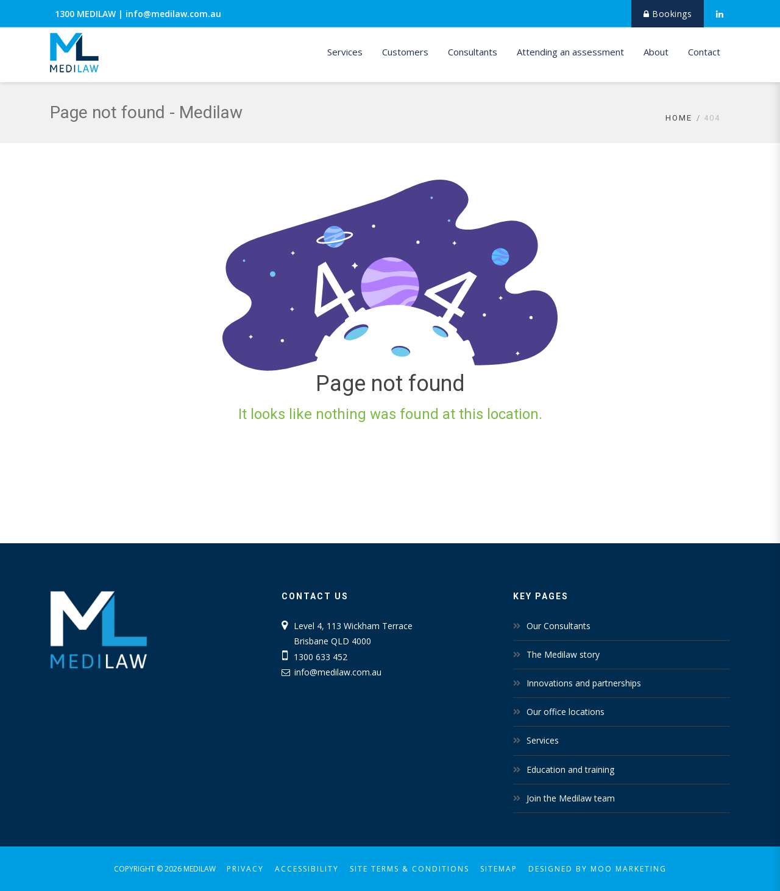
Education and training (570, 769)
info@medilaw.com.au (173, 13)
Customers (405, 52)
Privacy (245, 869)
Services (345, 52)
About (656, 52)
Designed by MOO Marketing (597, 869)
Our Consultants (558, 626)
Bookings (668, 13)
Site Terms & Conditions (409, 869)
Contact (704, 52)
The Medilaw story (563, 654)
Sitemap (498, 869)
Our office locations (565, 711)
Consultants (472, 52)
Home (678, 117)
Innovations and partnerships (583, 683)
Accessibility (307, 869)
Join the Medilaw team (570, 798)
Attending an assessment (570, 52)
